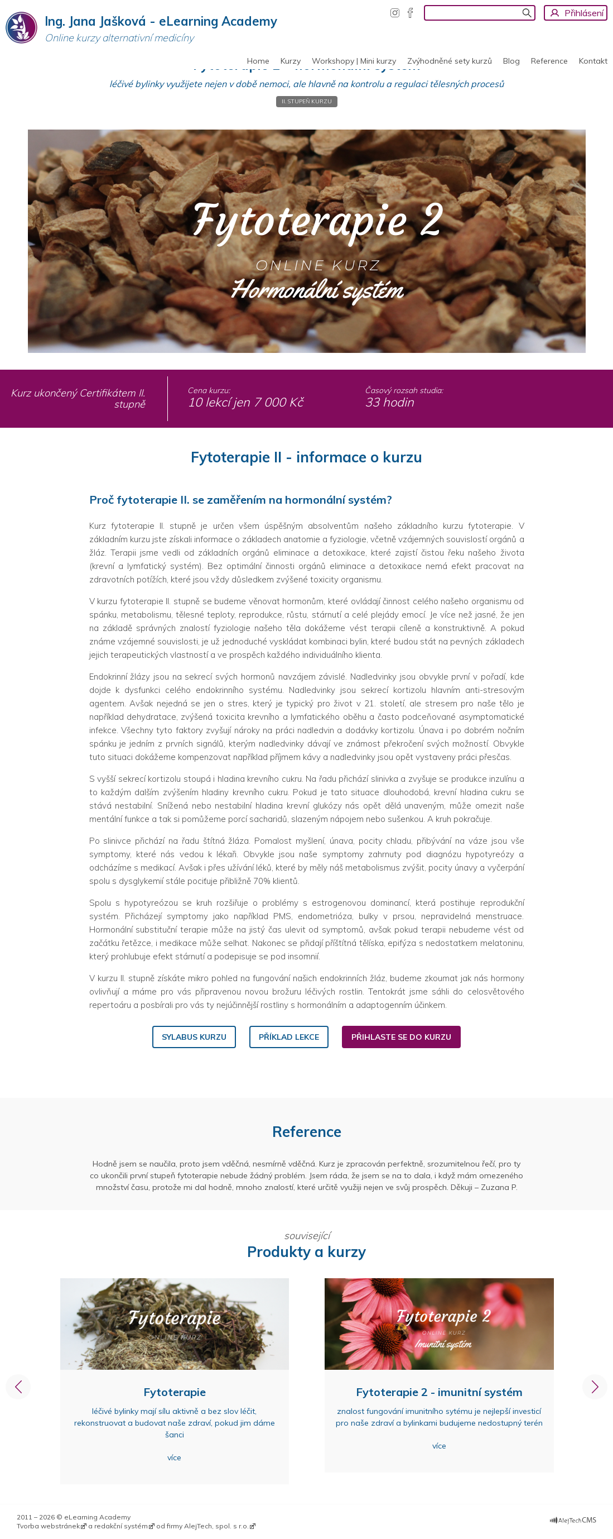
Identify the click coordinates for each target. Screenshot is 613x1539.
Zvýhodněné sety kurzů (449, 61)
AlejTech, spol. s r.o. (216, 1526)
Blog (511, 61)
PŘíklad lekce (289, 1037)
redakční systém (121, 1526)
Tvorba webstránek (48, 1526)
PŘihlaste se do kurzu (401, 1037)
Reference (549, 61)
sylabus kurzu (194, 1037)
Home (258, 61)
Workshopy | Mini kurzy (354, 61)
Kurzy (291, 61)
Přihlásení (584, 12)
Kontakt (593, 61)
